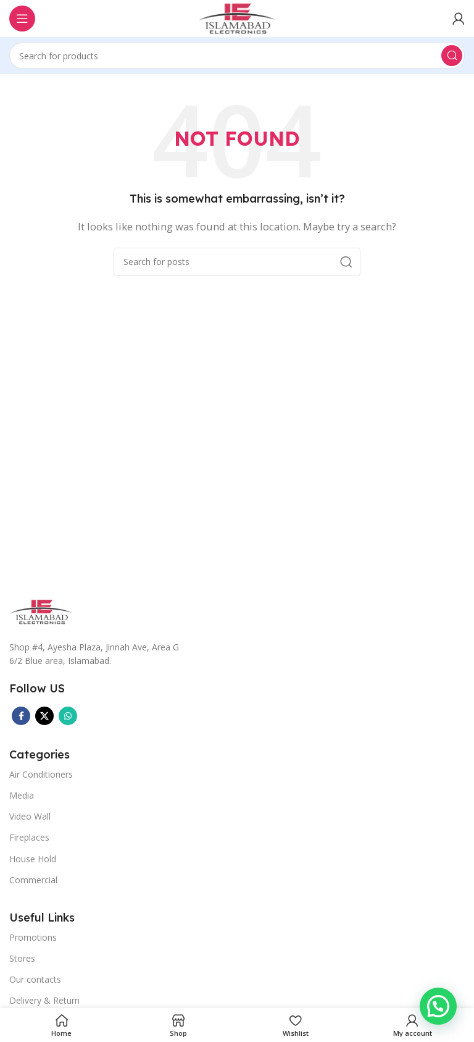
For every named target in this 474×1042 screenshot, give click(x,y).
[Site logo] (237, 17)
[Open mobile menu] (22, 18)
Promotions (33, 937)
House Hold (32, 859)
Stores (22, 958)
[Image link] (41, 610)
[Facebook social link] (21, 716)
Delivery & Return (44, 1000)
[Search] (237, 56)
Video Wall (30, 816)
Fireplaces (29, 837)
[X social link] (44, 716)
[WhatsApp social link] (68, 716)
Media (21, 795)
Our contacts (35, 979)
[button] (438, 1006)
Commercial (33, 880)
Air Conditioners (41, 774)
